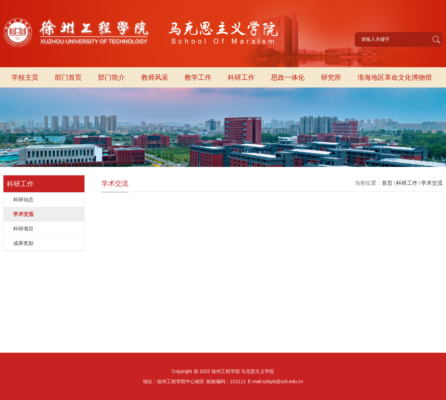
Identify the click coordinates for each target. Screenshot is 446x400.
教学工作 (198, 77)
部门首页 (68, 77)
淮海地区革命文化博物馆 (394, 77)
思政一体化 (288, 77)
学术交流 (432, 183)
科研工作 (241, 77)
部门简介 (111, 77)
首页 (387, 183)
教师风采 (154, 77)
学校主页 (25, 77)
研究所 (331, 77)
